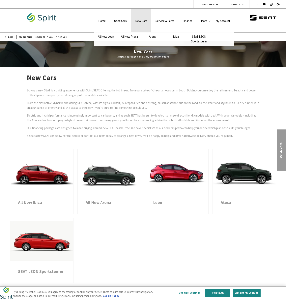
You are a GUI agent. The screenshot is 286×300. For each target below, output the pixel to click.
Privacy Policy (68, 285)
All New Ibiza (30, 196)
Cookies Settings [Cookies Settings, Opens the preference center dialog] (190, 293)
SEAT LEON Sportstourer (41, 265)
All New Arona (98, 196)
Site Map (90, 285)
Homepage (39, 30)
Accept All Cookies (246, 293)
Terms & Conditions (39, 285)
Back (10, 30)
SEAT (51, 30)
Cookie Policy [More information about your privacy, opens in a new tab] (111, 296)
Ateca (226, 196)
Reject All (217, 293)
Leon (157, 196)
